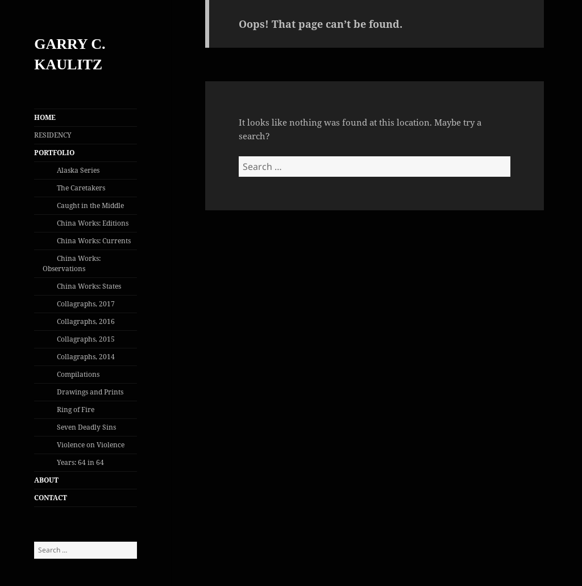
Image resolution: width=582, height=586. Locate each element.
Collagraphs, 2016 (86, 321)
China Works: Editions (92, 223)
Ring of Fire (75, 409)
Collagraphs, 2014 (86, 356)
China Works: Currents (94, 241)
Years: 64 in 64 (80, 462)
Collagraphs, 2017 (86, 304)
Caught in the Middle (90, 205)
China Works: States (89, 286)
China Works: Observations (72, 263)
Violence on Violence (90, 445)
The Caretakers (81, 188)
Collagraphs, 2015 (86, 339)
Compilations (78, 374)
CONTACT (50, 497)
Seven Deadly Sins (86, 427)
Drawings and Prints (90, 392)
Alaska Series (78, 170)
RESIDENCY (53, 135)
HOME (45, 117)
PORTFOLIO (54, 152)
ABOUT (46, 480)
